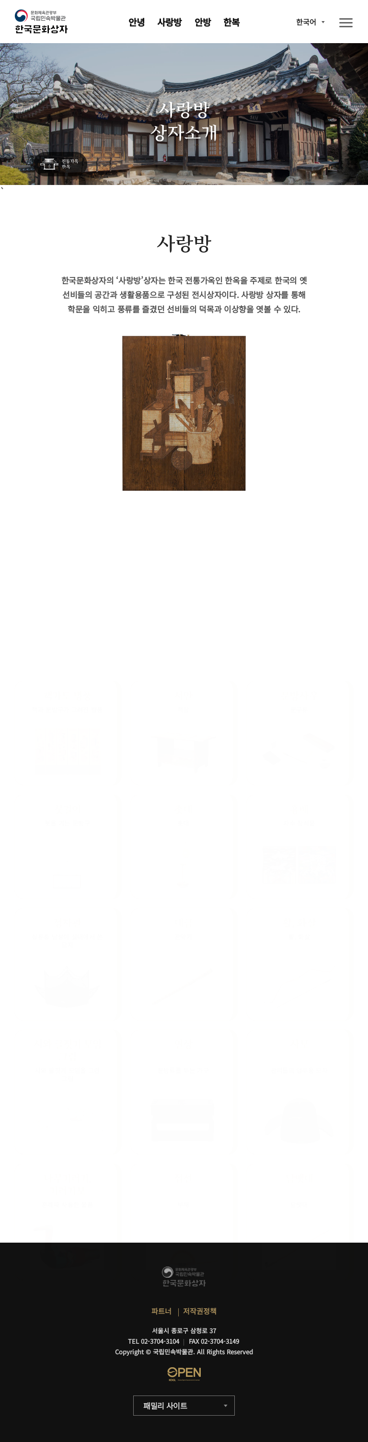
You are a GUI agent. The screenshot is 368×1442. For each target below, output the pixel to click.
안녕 (136, 21)
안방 (203, 21)
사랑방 (169, 21)
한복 (231, 21)
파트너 (161, 1311)
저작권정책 (200, 1311)
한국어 (306, 22)
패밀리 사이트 (165, 1405)
